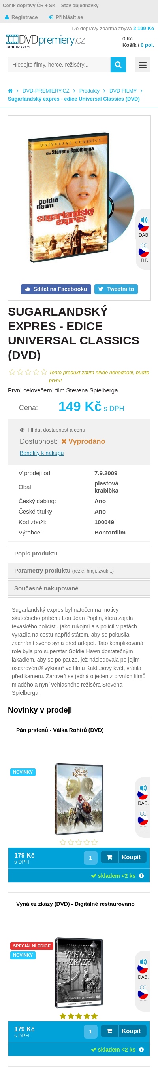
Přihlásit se (69, 17)
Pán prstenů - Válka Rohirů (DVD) (60, 730)
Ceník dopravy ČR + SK (29, 5)
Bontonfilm (110, 532)
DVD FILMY (123, 91)
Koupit (131, 857)
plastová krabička (106, 487)
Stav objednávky (80, 5)
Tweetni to (119, 289)
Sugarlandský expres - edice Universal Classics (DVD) (74, 99)
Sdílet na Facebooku (59, 289)
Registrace (24, 17)
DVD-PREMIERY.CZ (46, 91)
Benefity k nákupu (42, 453)
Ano (100, 501)
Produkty (89, 91)
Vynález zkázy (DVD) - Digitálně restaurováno (75, 904)
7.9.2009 (105, 473)
